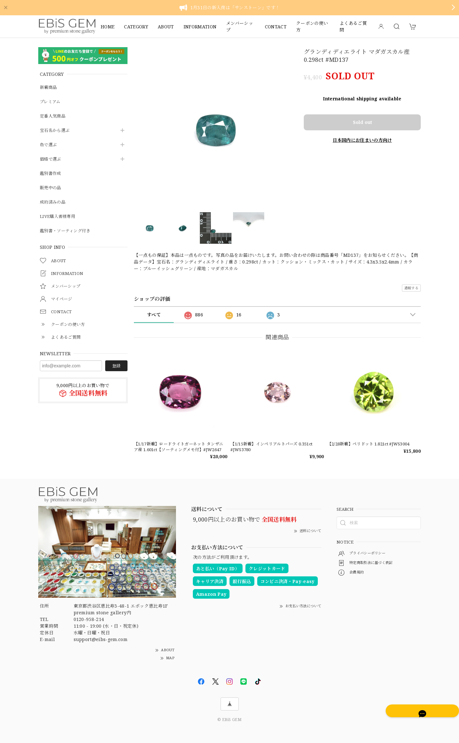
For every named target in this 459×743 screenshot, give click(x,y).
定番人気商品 (53, 116)
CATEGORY (136, 27)
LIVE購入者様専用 (58, 216)
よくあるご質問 (353, 26)
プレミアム (51, 102)
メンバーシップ (239, 26)
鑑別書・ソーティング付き (67, 231)
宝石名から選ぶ (56, 130)
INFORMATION (200, 27)
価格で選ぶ (51, 159)
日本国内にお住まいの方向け (362, 132)
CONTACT (276, 27)
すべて (154, 315)
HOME (107, 27)
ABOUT (166, 27)
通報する (411, 287)
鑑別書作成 (51, 173)
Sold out (362, 115)
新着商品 (49, 87)
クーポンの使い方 (312, 26)
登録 (116, 366)
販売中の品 (51, 188)
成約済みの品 (53, 202)
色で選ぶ (49, 145)
